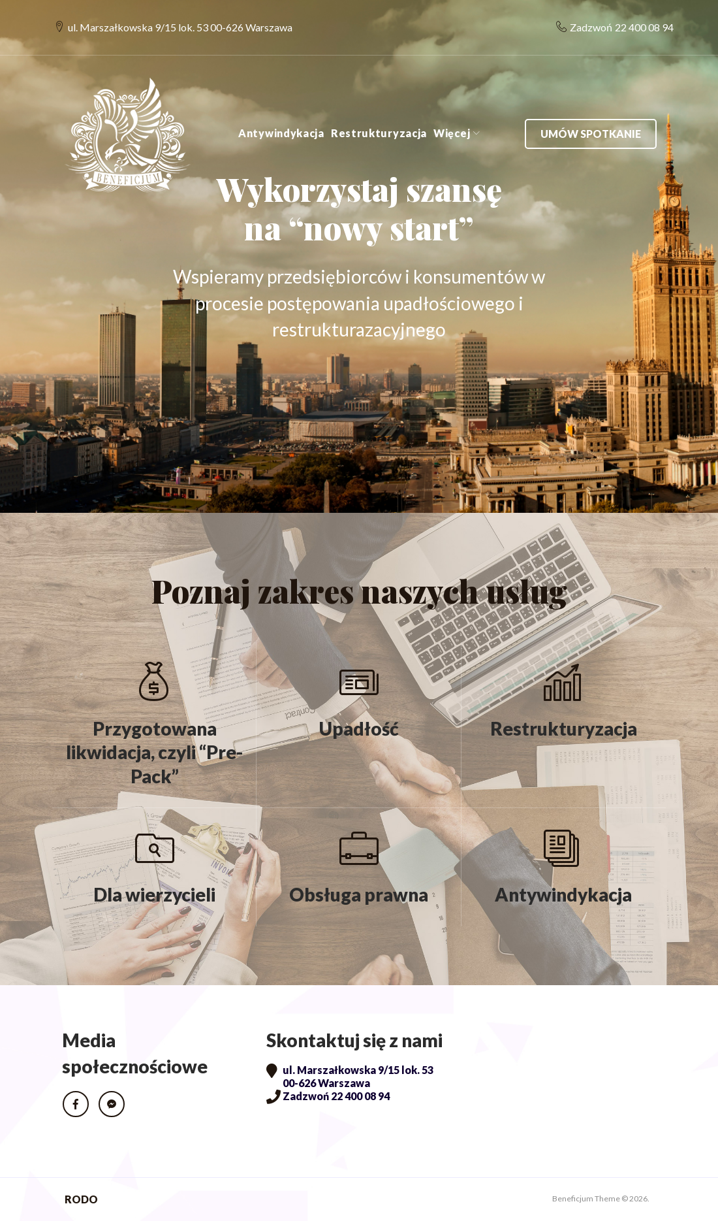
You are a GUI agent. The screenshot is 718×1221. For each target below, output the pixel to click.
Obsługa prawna (358, 894)
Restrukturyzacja (378, 111)
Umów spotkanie (590, 112)
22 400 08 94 (636, 16)
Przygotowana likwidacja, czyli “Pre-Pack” (154, 752)
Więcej (451, 111)
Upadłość (359, 728)
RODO (81, 1199)
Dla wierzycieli (154, 894)
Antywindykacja (281, 111)
